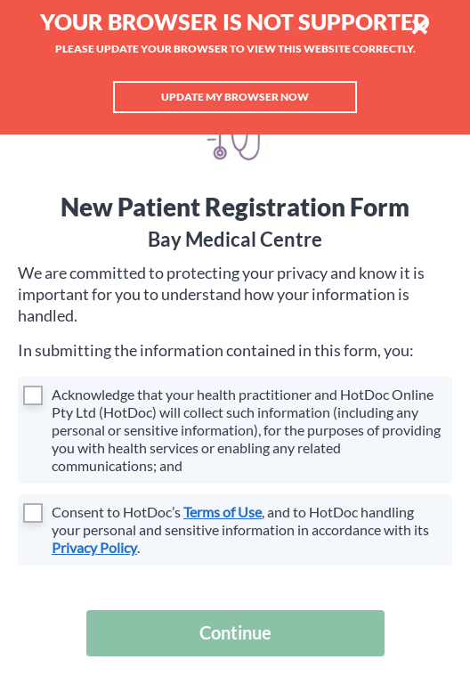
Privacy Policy (94, 547)
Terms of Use (222, 511)
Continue (235, 632)
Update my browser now (235, 96)
